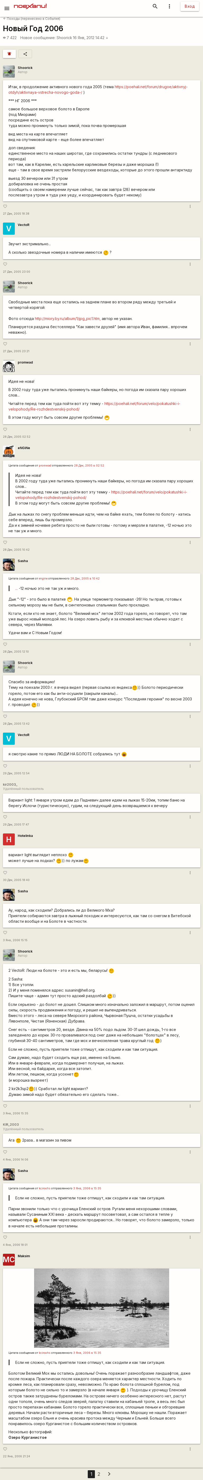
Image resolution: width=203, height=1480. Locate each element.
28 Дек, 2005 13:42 (16, 723)
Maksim (24, 1256)
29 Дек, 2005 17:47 (16, 824)
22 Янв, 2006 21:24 (16, 1456)
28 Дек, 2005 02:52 (16, 437)
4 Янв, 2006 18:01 (15, 1245)
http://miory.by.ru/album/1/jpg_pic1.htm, (68, 318)
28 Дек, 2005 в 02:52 (89, 465)
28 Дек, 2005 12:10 (16, 651)
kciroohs (44, 1188)
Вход (190, 6)
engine (43, 578)
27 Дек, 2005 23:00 (16, 272)
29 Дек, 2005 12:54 (16, 773)
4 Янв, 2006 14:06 (15, 1159)
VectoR (23, 225)
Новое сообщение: (38, 37)
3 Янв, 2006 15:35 (15, 1113)
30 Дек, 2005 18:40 (16, 880)
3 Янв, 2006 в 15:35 (87, 1188)
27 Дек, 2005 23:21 (16, 351)
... (16, 588)
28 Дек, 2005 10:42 (16, 550)
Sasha (23, 561)
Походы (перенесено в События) (32, 19)
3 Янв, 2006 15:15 (15, 940)
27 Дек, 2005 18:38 (16, 213)
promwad (25, 362)
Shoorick (64, 37)
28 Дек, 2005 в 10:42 (85, 578)
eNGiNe (24, 448)
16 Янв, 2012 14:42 (90, 37)
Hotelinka (25, 836)
